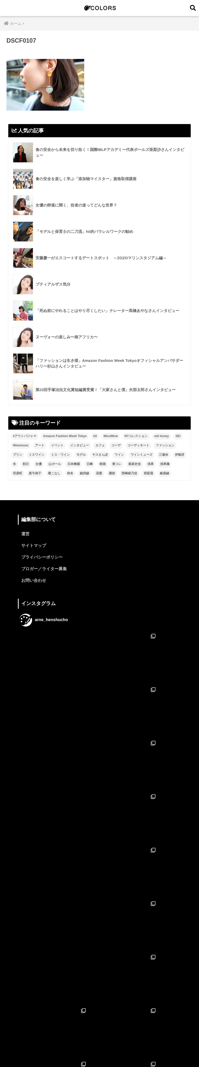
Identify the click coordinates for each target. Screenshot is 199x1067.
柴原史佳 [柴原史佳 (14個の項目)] (134, 464)
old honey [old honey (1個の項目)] (161, 436)
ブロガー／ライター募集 (44, 569)
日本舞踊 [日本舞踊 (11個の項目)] (73, 464)
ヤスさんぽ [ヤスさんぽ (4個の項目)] (100, 454)
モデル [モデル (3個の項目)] (81, 454)
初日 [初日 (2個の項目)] (26, 464)
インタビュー (93, 1052)
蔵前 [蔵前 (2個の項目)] (112, 473)
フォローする (100, 1012)
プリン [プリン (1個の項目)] (17, 454)
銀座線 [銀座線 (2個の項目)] (164, 473)
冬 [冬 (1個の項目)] (14, 464)
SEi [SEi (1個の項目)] (177, 436)
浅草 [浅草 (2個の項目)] (150, 464)
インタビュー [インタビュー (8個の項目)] (79, 445)
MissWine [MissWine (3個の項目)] (111, 436)
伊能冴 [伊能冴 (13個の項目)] (179, 454)
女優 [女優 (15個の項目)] (38, 464)
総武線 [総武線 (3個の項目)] (84, 473)
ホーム (60, 1052)
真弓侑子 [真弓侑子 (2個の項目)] (35, 473)
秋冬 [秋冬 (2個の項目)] (70, 473)
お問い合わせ (33, 580)
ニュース (117, 1052)
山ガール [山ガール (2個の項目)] (54, 464)
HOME (99, 1041)
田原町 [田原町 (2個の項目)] (17, 473)
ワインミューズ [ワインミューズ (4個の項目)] (141, 454)
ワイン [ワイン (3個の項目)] (119, 454)
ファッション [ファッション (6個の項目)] (165, 445)
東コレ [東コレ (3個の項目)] (117, 464)
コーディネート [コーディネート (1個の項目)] (138, 445)
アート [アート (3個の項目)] (39, 445)
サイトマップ (33, 546)
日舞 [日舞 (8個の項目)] (90, 464)
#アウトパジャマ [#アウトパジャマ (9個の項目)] (25, 436)
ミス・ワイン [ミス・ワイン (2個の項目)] (60, 454)
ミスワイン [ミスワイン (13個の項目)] (36, 454)
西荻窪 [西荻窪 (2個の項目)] (148, 473)
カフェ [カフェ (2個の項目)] (100, 445)
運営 (25, 534)
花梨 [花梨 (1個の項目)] (99, 473)
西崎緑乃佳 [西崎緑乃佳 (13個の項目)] (129, 473)
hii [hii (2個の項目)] (95, 436)
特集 (74, 1052)
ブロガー (137, 1052)
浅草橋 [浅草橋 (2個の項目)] (164, 464)
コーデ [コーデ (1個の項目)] (116, 445)
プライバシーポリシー (42, 557)
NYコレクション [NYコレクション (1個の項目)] (136, 436)
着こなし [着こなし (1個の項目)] (54, 473)
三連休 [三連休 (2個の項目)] (163, 454)
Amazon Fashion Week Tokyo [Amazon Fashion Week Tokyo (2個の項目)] (65, 436)
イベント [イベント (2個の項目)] (57, 445)
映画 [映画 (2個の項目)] (103, 464)
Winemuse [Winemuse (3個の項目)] (21, 445)
